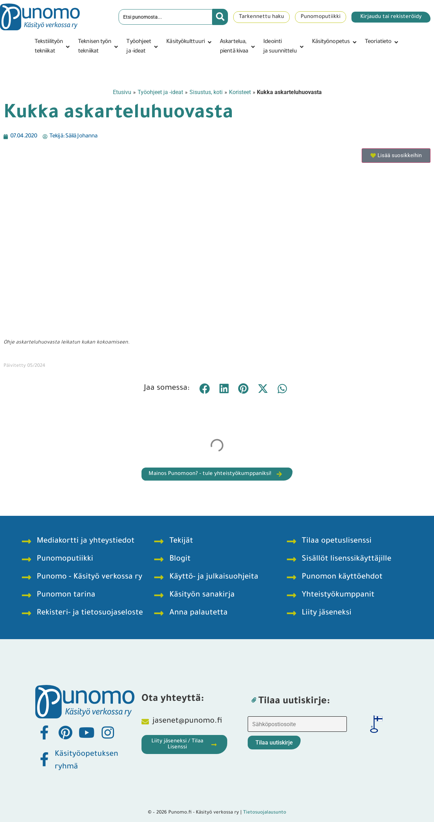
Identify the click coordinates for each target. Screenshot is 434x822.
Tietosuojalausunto (264, 812)
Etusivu (122, 92)
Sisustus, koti (206, 92)
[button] (52, 46)
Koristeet (240, 92)
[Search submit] (220, 17)
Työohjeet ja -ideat (160, 92)
